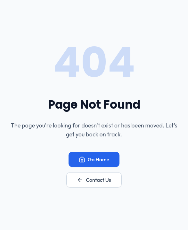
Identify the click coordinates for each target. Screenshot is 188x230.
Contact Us (94, 180)
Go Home (94, 159)
